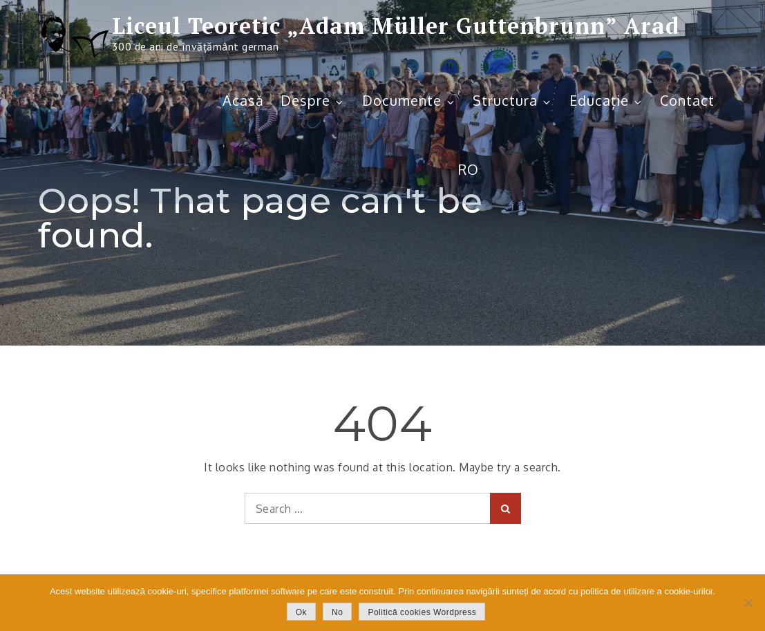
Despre (313, 100)
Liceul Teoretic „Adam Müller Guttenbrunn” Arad (395, 25)
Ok (301, 612)
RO (468, 169)
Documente (409, 100)
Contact (687, 100)
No (337, 612)
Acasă (243, 100)
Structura (512, 100)
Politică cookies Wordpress (422, 612)
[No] (748, 603)
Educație (606, 100)
